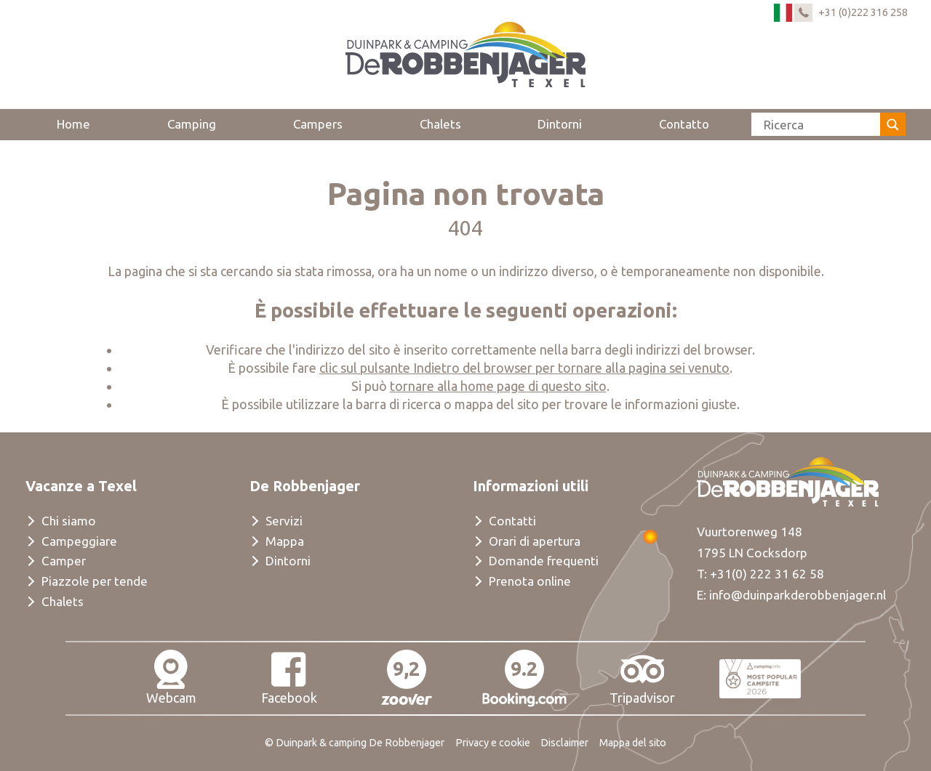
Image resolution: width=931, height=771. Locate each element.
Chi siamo (68, 521)
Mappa (284, 541)
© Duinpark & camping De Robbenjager (354, 742)
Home (73, 124)
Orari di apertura (534, 541)
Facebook (289, 677)
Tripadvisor (642, 677)
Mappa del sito (632, 742)
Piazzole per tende (94, 581)
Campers (318, 124)
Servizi (284, 521)
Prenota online (530, 581)
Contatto (684, 124)
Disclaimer (564, 742)
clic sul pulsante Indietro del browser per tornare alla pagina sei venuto (524, 367)
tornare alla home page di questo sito (498, 386)
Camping (191, 124)
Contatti (512, 521)
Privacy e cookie (492, 742)
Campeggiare (79, 541)
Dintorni (560, 124)
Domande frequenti (544, 561)
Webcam (171, 677)
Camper (63, 561)
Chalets (440, 124)
